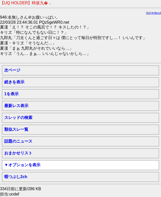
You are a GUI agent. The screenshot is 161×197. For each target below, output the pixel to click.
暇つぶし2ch (15, 177)
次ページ (12, 70)
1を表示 (11, 94)
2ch (149, 13)
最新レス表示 (16, 106)
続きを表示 (14, 82)
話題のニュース (18, 141)
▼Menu (155, 13)
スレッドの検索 (18, 117)
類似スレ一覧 (16, 129)
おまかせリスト (18, 153)
